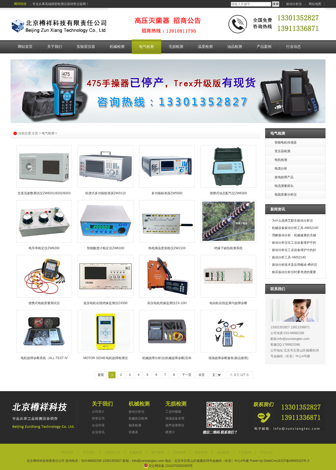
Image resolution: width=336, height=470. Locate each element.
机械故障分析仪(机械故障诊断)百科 (167, 358)
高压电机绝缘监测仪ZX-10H (166, 303)
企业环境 (98, 425)
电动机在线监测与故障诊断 (228, 303)
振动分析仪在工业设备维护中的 (294, 242)
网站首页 (25, 47)
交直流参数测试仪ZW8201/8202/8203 (44, 193)
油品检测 (234, 47)
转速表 (133, 432)
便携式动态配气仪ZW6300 (228, 193)
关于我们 (54, 47)
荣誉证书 (98, 418)
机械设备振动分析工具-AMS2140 (295, 228)
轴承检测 (135, 425)
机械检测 (117, 47)
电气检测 (146, 47)
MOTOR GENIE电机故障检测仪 (105, 358)
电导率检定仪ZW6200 (44, 248)
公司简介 (98, 411)
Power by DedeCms (264, 461)
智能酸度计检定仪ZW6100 (105, 248)
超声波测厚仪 (174, 425)
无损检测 (176, 47)
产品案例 (264, 47)
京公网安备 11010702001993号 (168, 465)
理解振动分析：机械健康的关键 (294, 235)
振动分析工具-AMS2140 (289, 257)
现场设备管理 (174, 418)
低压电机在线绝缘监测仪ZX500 (105, 303)
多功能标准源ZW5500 (166, 193)
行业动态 (293, 47)
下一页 (186, 375)
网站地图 (315, 4)
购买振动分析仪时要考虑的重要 (294, 272)
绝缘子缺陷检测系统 (228, 248)
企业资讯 (98, 432)
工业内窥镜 (173, 411)
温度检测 (205, 47)
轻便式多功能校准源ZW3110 (105, 193)
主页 (35, 133)
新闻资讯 (277, 209)
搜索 (275, 4)
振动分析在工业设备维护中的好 (294, 250)
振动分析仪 (294, 4)
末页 (201, 375)
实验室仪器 (86, 47)
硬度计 (170, 432)
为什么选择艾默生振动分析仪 (292, 220)
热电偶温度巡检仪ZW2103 (166, 248)
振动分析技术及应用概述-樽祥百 (294, 265)
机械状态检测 (138, 418)
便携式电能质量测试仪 (44, 303)
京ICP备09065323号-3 (293, 461)
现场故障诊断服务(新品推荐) (228, 358)
